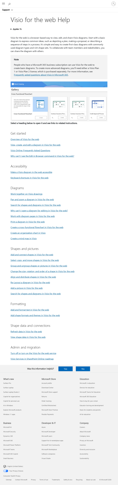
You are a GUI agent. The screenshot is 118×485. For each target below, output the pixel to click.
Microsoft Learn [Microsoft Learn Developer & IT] (47, 436)
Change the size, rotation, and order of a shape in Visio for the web (42, 271)
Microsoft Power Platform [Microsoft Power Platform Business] (11, 445)
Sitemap (8, 480)
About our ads (91, 480)
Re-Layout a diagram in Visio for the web (30, 282)
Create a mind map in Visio (24, 238)
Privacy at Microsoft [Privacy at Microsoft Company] (86, 440)
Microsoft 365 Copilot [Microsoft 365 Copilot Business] (10, 454)
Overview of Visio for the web (25, 139)
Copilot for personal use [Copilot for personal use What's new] (11, 401)
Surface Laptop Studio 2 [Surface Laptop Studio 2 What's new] (11, 392)
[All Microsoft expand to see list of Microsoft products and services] (3, 3)
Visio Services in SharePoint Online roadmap (32, 358)
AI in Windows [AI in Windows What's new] (8, 405)
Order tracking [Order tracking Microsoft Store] (46, 401)
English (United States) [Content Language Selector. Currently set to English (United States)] (15, 466)
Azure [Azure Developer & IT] (44, 427)
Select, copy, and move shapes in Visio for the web (35, 260)
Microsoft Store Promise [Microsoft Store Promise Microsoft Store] (50, 410)
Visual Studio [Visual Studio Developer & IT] (46, 458)
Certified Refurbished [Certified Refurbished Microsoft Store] (49, 405)
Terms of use (44, 480)
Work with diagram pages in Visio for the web (33, 216)
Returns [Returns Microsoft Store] (44, 396)
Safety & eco (68, 480)
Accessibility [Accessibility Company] (84, 454)
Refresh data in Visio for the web (26, 331)
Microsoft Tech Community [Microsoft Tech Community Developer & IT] (51, 445)
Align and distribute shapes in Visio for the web (33, 276)
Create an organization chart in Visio (28, 232)
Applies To (17, 29)
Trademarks (56, 480)
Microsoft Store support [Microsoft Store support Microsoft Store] (50, 392)
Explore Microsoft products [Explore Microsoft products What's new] (12, 410)
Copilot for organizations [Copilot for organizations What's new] (11, 396)
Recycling (79, 480)
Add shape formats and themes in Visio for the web (35, 315)
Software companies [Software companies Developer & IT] (48, 454)
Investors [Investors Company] (83, 445)
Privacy (33, 480)
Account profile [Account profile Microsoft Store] (47, 383)
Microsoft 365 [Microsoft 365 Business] (8, 440)
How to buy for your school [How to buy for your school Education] (89, 401)
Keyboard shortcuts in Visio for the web (29, 177)
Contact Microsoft (21, 480)
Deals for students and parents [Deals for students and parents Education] (90, 410)
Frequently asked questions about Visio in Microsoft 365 (41, 74)
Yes (65, 368)
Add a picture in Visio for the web (27, 288)
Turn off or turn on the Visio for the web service (33, 353)
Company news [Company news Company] (85, 436)
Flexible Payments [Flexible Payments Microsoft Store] (48, 414)
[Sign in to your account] (113, 3)
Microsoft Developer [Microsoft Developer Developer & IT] (48, 432)
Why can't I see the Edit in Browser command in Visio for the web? (42, 155)
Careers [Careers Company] (82, 427)
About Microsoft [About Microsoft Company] (85, 432)
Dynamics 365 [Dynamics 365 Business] (8, 436)
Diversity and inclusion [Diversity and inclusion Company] (87, 449)
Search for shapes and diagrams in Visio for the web (36, 204)
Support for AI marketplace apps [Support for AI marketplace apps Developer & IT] (52, 440)
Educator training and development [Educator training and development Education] (92, 405)
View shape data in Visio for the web (28, 337)
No (83, 368)
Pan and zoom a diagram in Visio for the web (32, 199)
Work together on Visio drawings (26, 193)
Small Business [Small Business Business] (8, 458)
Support (6, 9)
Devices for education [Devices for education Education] (87, 388)
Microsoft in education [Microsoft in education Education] (87, 383)
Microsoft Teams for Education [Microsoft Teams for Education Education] (90, 392)
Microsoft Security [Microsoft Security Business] (9, 432)
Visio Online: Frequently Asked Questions (30, 150)
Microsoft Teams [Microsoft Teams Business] (9, 449)
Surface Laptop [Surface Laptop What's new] (8, 388)
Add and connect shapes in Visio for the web (32, 254)
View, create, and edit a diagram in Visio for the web (35, 144)
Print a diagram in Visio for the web (28, 221)
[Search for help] (9, 3)
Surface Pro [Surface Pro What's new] (7, 383)
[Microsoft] (59, 2)
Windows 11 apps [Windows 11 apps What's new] (9, 414)
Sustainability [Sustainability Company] (84, 458)
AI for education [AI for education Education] (85, 414)
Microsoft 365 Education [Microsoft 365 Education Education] (88, 396)
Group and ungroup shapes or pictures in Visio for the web (39, 265)
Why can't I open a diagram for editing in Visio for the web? (39, 210)
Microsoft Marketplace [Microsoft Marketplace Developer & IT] (49, 449)
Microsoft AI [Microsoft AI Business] (7, 427)
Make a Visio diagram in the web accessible (31, 172)
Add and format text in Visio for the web (30, 309)
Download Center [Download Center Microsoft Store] (47, 388)
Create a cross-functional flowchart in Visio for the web (37, 227)
